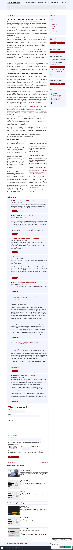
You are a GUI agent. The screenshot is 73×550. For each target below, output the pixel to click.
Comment (10, 418)
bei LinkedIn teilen (57, 96)
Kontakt (9, 543)
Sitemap (25, 543)
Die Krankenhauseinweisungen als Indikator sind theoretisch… (26, 201)
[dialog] (62, 543)
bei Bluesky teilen (56, 98)
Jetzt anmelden (57, 83)
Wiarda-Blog (33, 2)
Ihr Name (10, 409)
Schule (53, 28)
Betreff (9, 414)
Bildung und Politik (22, 6)
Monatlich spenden (57, 52)
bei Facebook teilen (57, 95)
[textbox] (27, 428)
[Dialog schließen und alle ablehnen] (71, 539)
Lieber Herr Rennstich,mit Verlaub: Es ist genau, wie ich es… (25, 342)
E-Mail (9, 437)
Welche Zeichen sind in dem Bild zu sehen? (30, 446)
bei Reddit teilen (56, 99)
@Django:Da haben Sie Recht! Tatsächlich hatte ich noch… (25, 216)
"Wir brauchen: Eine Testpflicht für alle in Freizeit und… (24, 375)
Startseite (28, 2)
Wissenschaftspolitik (56, 30)
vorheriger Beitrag (11, 462)
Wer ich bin (47, 2)
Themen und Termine (54, 2)
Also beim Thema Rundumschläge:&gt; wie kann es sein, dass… (26, 296)
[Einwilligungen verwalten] (2, 548)
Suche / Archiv (20, 543)
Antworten (14, 211)
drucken (54, 101)
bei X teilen (55, 93)
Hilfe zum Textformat (12, 435)
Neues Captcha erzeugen (8, 450)
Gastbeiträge (54, 22)
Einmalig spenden (57, 67)
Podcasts (53, 26)
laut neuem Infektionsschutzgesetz (36, 106)
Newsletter (13, 543)
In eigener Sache (55, 31)
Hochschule (54, 24)
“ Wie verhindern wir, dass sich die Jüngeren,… (22, 256)
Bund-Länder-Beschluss (33, 94)
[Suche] (57, 41)
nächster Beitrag (44, 462)
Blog (15, 6)
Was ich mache (40, 2)
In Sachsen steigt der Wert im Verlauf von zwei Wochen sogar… (26, 238)
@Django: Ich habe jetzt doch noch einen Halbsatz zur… (24, 282)
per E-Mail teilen (56, 102)
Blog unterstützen (63, 2)
